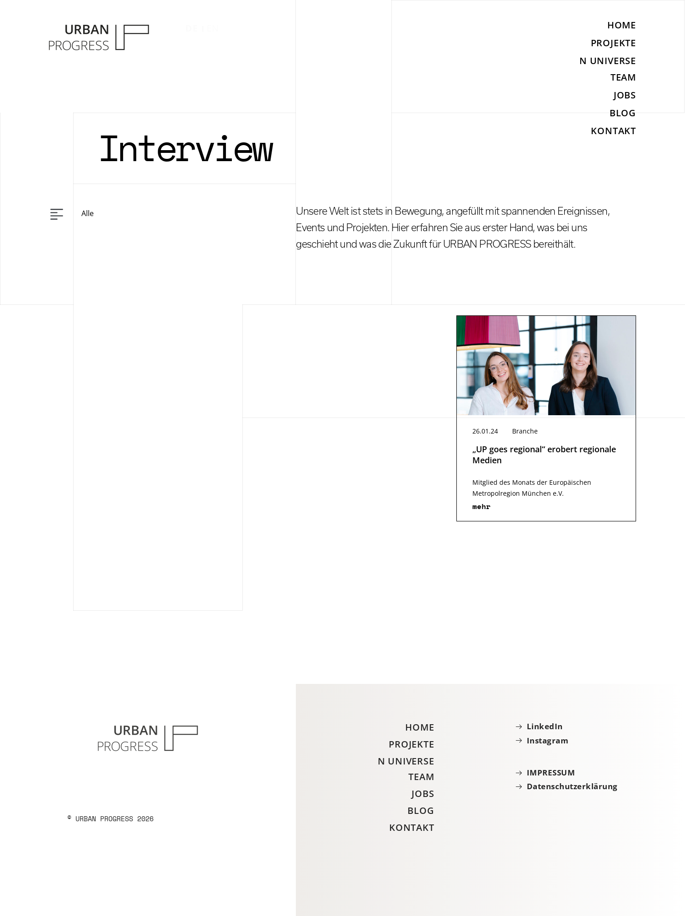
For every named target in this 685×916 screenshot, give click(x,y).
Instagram (548, 740)
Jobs (625, 95)
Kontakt (613, 131)
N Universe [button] (607, 60)
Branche (525, 431)
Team (623, 77)
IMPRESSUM (551, 772)
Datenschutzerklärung (572, 786)
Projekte (613, 43)
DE (191, 28)
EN (213, 28)
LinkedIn (545, 726)
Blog (623, 113)
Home (621, 25)
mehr (481, 506)
